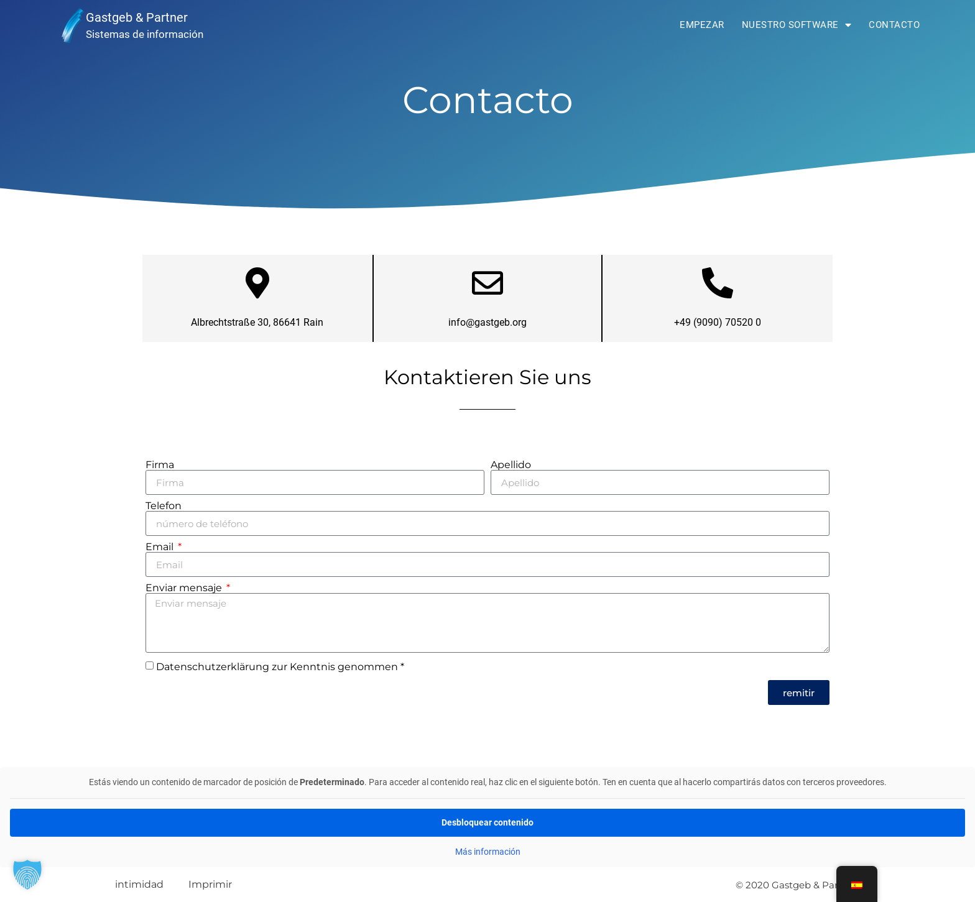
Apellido (511, 465)
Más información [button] (487, 852)
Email (161, 547)
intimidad (139, 884)
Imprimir (210, 884)
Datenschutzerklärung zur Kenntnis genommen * (280, 667)
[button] (27, 874)
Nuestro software (797, 24)
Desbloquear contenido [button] (487, 822)
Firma (160, 465)
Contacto (894, 24)
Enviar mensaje (185, 588)
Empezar (702, 24)
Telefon (164, 506)
